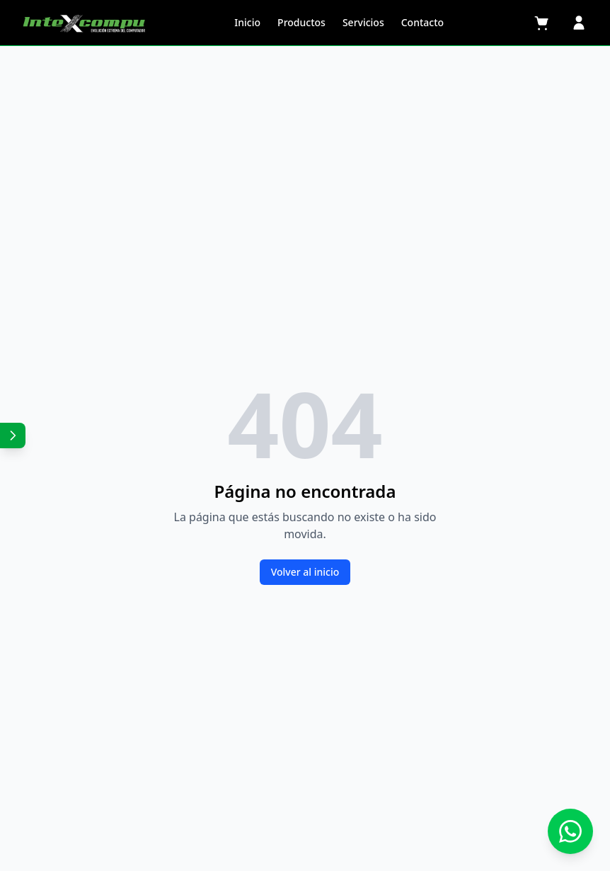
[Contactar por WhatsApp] (570, 831)
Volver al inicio (305, 572)
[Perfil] (579, 22)
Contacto (422, 22)
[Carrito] (542, 22)
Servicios (363, 22)
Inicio (247, 22)
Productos (301, 22)
